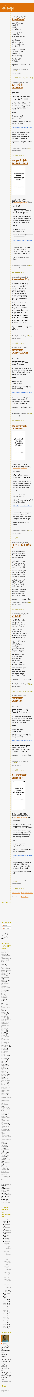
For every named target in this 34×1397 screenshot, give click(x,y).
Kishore (3, 1031)
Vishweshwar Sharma (5, 1156)
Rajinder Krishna (6, 1097)
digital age (4, 980)
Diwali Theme (5, 983)
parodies (3, 1074)
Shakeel (3, 1126)
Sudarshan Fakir (6, 1139)
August (7, 1235)
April (6, 1290)
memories (4, 1051)
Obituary (3, 1073)
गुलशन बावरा (4, 1176)
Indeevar (3, 1013)
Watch (3, 1158)
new (2, 1062)
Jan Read (4, 1018)
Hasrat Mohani (5, 1005)
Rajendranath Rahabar (5, 1093)
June (6, 1240)
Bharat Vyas (4, 973)
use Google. (5, 1190)
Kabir (2, 1021)
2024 (5, 1223)
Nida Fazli (4, 1065)
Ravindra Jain (5, 1100)
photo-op (4, 1075)
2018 (5, 1308)
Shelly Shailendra (4, 1134)
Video (3, 1154)
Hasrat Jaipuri (5, 1002)
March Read (4, 1047)
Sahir (2, 1115)
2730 (2, 935)
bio (2, 974)
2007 (5, 1327)
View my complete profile (6, 1380)
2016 (5, 1312)
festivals (3, 990)
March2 (3, 1048)
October (7, 1230)
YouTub (3, 1168)
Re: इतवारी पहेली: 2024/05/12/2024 (7, 1254)
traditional (4, 1146)
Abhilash (3, 954)
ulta (2, 1148)
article (3, 967)
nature (3, 1060)
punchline (4, 1083)
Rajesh (3, 1096)
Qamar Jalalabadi (4, 1085)
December (7, 1224)
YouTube (4, 1169)
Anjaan (3, 966)
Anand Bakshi (5, 960)
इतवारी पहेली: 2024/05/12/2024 (7, 1263)
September (8, 1232)
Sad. (9, 1195)
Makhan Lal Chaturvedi (4, 1044)
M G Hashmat (5, 1036)
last (2, 1032)
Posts (5, 925)
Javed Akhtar (5, 1019)
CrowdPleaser (5, 977)
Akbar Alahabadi (6, 955)
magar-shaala (5, 1039)
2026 (5, 1219)
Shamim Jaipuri (5, 1130)
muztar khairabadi (4, 1057)
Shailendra (4, 1125)
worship (3, 1165)
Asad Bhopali (5, 968)
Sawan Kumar (5, 1120)
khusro (3, 1029)
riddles (3, 1107)
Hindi (2, 1010)
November (7, 1227)
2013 (5, 1317)
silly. (7, 1196)
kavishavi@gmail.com (20, 202)
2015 (5, 1313)
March (7, 1291)
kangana (3, 1028)
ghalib (3, 996)
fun (2, 994)
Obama (3, 1068)
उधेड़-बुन (8, 8)
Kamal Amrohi (5, 1025)
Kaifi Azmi (4, 1023)
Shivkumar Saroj (6, 1136)
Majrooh (3, 1042)
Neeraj (3, 1061)
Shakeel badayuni (4, 1128)
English (3, 986)
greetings (4, 997)
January (7, 1296)
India (2, 1015)
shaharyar (4, 1123)
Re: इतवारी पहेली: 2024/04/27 (7, 1286)
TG (2, 1145)
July (6, 1238)
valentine (4, 1152)
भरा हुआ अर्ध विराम (6, 1178)
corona (3, 976)
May (6, 1241)
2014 (5, 1315)
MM (2, 1054)
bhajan (3, 971)
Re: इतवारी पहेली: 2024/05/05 (7, 1268)
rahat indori (4, 1087)
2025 (5, 1221)
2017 (5, 1310)
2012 (5, 1319)
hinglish (3, 1012)
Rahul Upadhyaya (6, 1344)
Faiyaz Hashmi (5, 987)
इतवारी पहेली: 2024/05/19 (7, 1248)
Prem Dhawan (5, 1080)
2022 (5, 1301)
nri (2, 1067)
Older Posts (29, 893)
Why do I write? (5, 1159)
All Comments (7, 928)
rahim (3, 1088)
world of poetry (5, 1162)
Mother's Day (5, 1055)
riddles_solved (5, 1109)
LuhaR (3, 1035)
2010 (5, 1322)
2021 (5, 1303)
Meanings (4, 1049)
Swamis (3, 1143)
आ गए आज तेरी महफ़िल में (7, 1274)
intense (3, 1016)
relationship (4, 1104)
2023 (5, 1299)
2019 (5, 1306)
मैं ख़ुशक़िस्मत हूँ (18, 19)
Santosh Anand (5, 1117)
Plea (2, 1077)
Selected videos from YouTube (6, 1201)
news (2, 1064)
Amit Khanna (5, 958)
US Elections (5, 1149)
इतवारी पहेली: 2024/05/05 (7, 1281)
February (7, 1293)
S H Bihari (4, 1113)
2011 (5, 1320)
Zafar (2, 1171)
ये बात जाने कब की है (20, 279)
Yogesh (3, 1167)
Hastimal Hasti (5, 1007)
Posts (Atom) (25, 897)
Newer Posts (16, 893)
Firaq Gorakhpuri (6, 992)
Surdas (3, 1142)
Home (22, 893)
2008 (5, 1326)
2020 (5, 1305)
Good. (3, 1195)
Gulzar (3, 999)
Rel (2, 1103)
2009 (5, 1324)
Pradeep (3, 1078)
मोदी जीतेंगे (16, 616)
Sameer (3, 1116)
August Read (5, 970)
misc (2, 1052)
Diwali (3, 981)
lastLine (3, 1034)
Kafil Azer (4, 1022)
